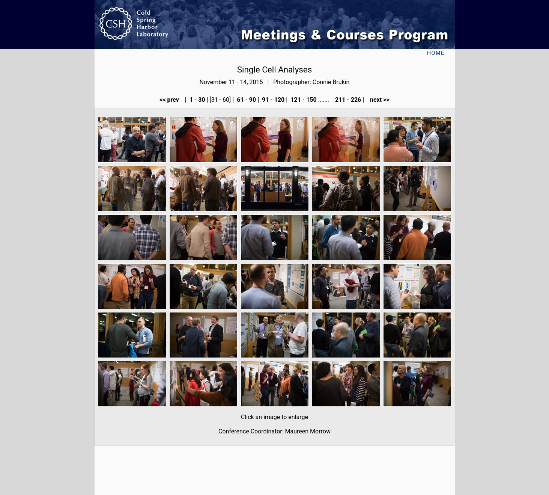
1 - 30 (196, 99)
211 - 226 (347, 99)
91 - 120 (272, 99)
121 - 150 (302, 99)
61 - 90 (245, 99)
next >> (377, 99)
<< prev (171, 99)
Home (436, 53)
